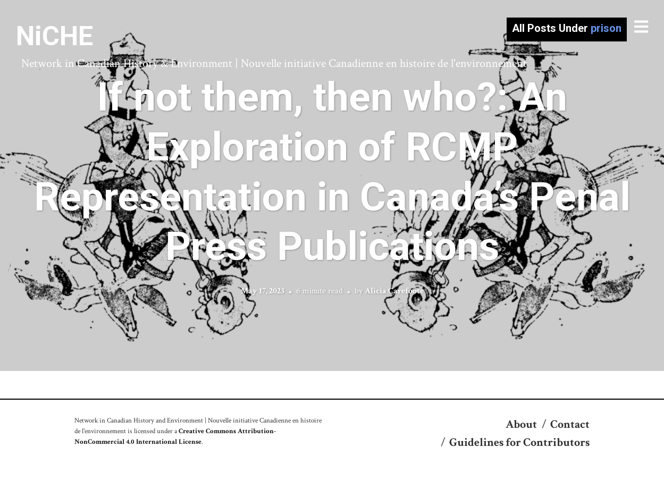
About (521, 424)
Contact (570, 424)
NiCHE (54, 36)
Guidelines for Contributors (519, 442)
